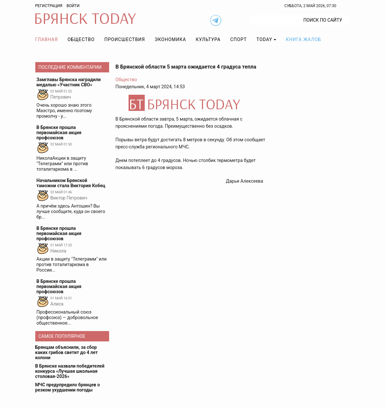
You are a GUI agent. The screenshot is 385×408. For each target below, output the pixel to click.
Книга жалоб (303, 39)
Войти (72, 6)
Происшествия (124, 39)
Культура (208, 39)
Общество (81, 39)
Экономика (170, 39)
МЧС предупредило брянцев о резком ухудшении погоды (67, 387)
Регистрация (48, 6)
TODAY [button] (264, 39)
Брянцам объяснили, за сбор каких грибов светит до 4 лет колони (66, 352)
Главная (46, 39)
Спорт (238, 39)
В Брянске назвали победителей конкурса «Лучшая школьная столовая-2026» (70, 371)
